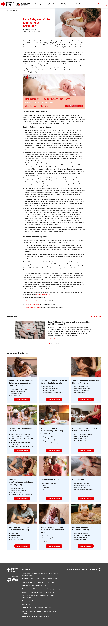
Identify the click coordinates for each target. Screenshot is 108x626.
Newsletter (79, 4)
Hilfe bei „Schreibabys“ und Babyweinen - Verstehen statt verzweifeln (38, 612)
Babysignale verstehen (33, 304)
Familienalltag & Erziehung (29, 601)
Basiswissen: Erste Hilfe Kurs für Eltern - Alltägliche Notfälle (39, 576)
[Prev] (46, 343)
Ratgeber (48, 4)
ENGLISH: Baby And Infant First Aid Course (34, 583)
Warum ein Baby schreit (33, 307)
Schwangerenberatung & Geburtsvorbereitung (35, 616)
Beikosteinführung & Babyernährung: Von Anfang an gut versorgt (38, 588)
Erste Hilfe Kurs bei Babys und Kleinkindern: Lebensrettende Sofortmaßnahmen (39, 572)
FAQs (86, 4)
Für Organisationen (67, 4)
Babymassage (25, 604)
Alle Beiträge (95, 316)
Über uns (56, 4)
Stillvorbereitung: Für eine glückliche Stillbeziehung (36, 607)
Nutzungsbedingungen (70, 567)
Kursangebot (39, 4)
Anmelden (101, 4)
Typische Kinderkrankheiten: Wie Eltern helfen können (37, 580)
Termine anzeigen (22, 399)
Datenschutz (84, 567)
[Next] (62, 343)
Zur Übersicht (12, 10)
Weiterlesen (53, 339)
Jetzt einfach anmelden (43, 294)
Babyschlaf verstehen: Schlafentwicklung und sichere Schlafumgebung (37, 596)
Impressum (93, 567)
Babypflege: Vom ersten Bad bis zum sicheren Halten (37, 592)
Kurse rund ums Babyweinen (35, 301)
